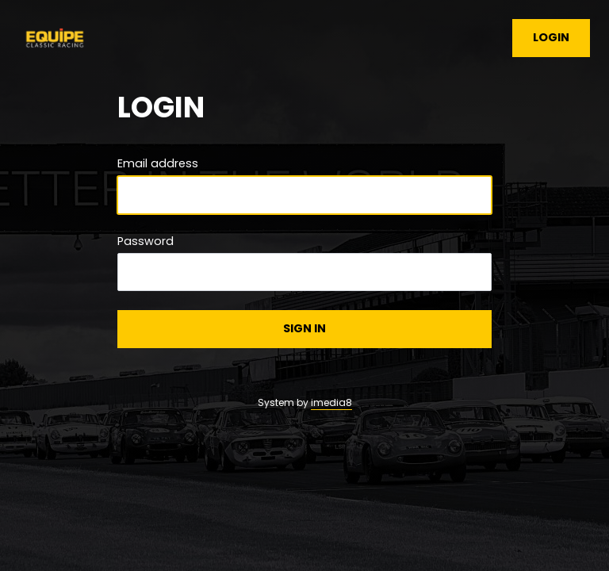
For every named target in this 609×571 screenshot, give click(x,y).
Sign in (304, 328)
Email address (157, 163)
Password (145, 241)
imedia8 (331, 402)
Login (551, 37)
